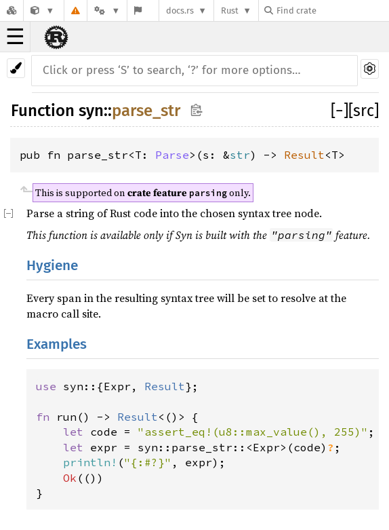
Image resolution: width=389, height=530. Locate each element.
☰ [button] (15, 37)
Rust (230, 10)
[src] (363, 110)
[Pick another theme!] (16, 68)
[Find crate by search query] (332, 10)
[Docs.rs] (11, 10)
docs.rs (180, 10)
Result (304, 155)
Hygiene (52, 265)
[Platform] (107, 10)
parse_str (146, 110)
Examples (56, 344)
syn (91, 110)
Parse (172, 155)
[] (339, 110)
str (240, 155)
